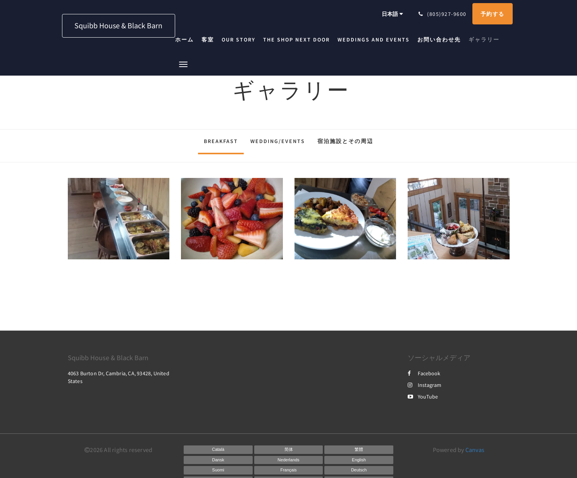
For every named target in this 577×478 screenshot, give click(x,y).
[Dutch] (288, 460)
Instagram (424, 384)
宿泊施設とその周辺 (345, 141)
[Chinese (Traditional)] (358, 449)
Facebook (424, 373)
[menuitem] (186, 39)
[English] (358, 460)
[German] (358, 470)
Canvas (474, 450)
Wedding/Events (277, 141)
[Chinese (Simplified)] (288, 449)
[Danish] (218, 460)
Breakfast (221, 141)
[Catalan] (218, 449)
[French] (288, 470)
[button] (183, 64)
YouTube (423, 396)
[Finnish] (218, 470)
